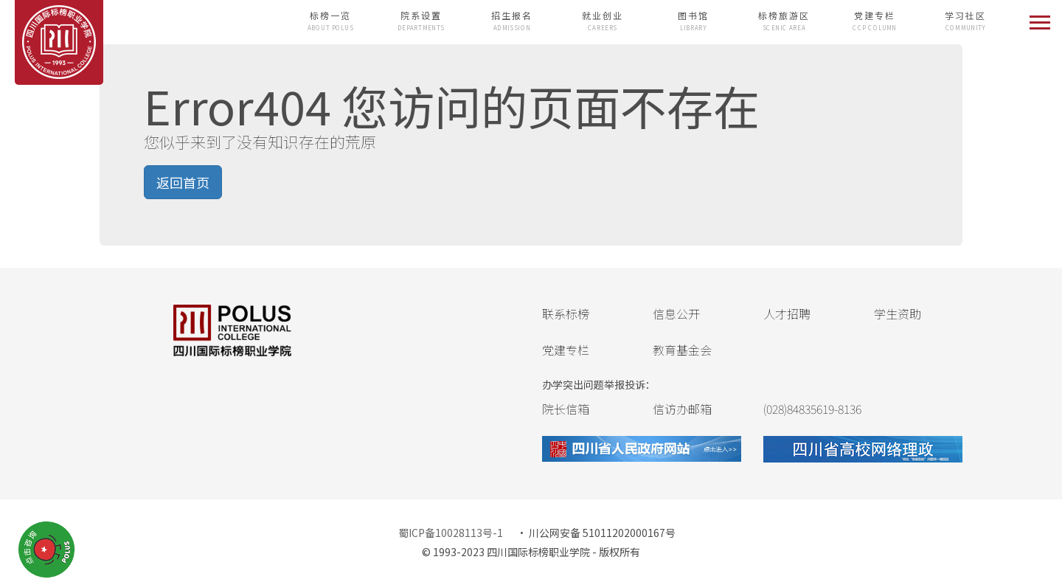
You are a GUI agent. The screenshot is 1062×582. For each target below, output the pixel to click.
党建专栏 (565, 349)
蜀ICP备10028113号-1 (450, 532)
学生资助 (897, 313)
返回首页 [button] (182, 182)
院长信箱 (565, 409)
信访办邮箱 (682, 409)
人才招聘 (787, 313)
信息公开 (676, 313)
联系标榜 (565, 313)
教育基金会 (682, 349)
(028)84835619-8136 (812, 409)
